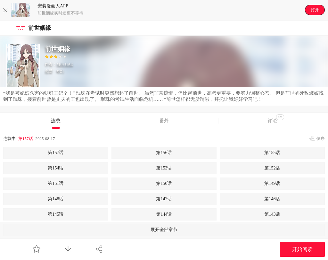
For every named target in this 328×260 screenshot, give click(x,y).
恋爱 (49, 71)
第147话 (164, 198)
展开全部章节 (164, 229)
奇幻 (60, 71)
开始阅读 (302, 249)
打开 (315, 9)
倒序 (320, 138)
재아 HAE (64, 64)
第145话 (55, 214)
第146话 (272, 198)
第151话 (55, 183)
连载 (56, 120)
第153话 (164, 168)
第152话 (272, 168)
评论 (275, 118)
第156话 (164, 152)
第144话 (164, 214)
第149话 (272, 183)
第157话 (25, 138)
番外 (164, 120)
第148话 (55, 198)
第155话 (272, 152)
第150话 (164, 183)
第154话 (55, 168)
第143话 (272, 214)
